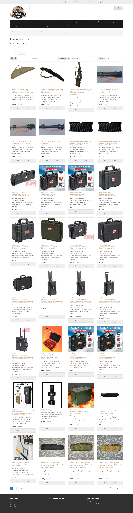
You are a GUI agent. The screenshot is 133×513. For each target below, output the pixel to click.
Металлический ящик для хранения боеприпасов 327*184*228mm (80, 411)
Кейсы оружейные (20, 49)
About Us (12, 501)
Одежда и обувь (79, 22)
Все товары (16, 22)
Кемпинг (57, 22)
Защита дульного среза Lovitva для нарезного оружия (21, 143)
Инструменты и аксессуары (44, 22)
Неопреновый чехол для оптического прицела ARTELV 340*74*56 (108, 411)
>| (25, 488)
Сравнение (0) (35, 58)
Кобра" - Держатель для (51, 410)
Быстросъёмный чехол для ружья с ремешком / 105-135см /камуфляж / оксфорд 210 (81, 91)
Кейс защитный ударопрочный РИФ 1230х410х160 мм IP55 (20, 194)
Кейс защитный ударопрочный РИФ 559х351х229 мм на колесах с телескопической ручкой (52, 300)
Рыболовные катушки (102, 22)
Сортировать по (64, 58)
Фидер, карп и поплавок (20, 26)
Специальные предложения (95, 503)
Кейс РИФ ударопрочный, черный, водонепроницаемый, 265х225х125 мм (80, 356)
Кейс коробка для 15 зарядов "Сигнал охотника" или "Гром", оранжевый (50, 356)
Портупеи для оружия (21, 51)
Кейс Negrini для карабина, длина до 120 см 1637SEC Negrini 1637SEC (80, 143)
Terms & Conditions (15, 507)
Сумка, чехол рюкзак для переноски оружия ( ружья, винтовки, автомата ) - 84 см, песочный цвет (110, 464)
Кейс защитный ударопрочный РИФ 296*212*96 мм (49, 194)
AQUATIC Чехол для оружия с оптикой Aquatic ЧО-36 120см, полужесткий (22, 90)
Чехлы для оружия (20, 53)
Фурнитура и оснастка (37, 26)
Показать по (101, 58)
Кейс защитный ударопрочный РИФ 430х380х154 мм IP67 (49, 246)
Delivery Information (16, 503)
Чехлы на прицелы (20, 55)
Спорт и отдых (33, 32)
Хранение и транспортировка (55, 26)
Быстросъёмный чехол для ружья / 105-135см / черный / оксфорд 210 (52, 90)
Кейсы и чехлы (60, 32)
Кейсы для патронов (20, 47)
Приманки (90, 22)
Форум (51, 501)
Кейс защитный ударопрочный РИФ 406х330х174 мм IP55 (107, 194)
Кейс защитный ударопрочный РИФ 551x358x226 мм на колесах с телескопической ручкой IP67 (23, 301)
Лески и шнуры (67, 22)
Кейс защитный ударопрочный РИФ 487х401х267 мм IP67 (107, 246)
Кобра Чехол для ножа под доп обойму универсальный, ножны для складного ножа (23, 412)
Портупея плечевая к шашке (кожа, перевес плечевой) (21, 463)
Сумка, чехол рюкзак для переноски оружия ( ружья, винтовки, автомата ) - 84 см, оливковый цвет (81, 464)
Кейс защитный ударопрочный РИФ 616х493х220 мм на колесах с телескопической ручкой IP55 (23, 357)
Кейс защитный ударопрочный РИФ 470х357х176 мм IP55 (78, 246)
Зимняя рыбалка (28, 22)
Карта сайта (52, 505)
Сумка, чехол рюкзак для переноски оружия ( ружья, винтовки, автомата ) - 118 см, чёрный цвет (52, 464)
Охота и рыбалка (46, 32)
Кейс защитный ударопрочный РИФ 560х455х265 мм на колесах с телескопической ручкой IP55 (110, 301)
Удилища (115, 22)
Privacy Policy (14, 505)
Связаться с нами (54, 503)
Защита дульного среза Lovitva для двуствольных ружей (109, 90)
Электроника (71, 26)
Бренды (89, 501)
